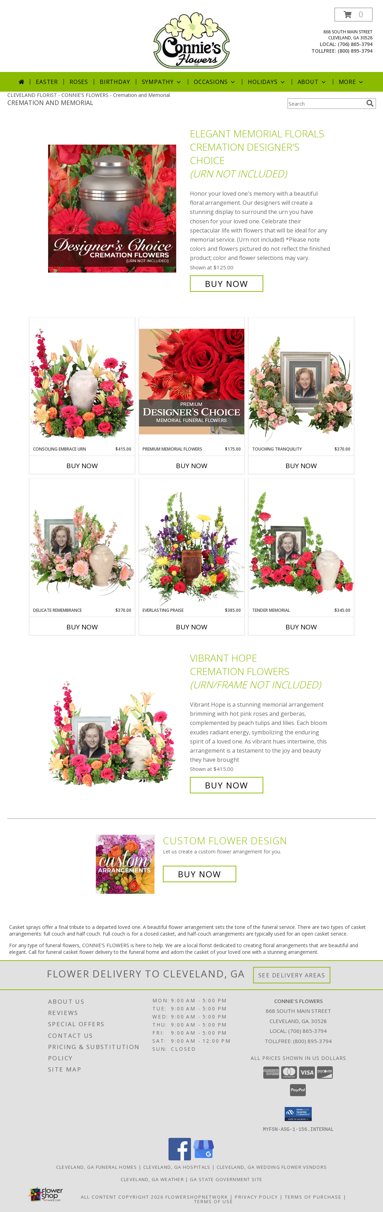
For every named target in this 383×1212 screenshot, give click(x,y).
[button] (353, 14)
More (351, 82)
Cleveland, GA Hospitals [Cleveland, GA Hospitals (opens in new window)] (177, 1167)
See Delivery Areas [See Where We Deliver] (291, 975)
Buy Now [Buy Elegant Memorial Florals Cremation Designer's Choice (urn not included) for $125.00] (226, 283)
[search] (370, 103)
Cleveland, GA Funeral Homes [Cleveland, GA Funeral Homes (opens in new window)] (96, 1167)
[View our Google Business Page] (203, 1158)
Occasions (215, 82)
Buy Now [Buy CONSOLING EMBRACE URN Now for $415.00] (82, 465)
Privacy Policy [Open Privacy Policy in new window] (256, 1196)
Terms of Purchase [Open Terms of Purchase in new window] (313, 1196)
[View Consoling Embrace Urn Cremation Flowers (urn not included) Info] (82, 382)
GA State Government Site (226, 1179)
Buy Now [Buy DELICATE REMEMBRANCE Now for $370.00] (82, 626)
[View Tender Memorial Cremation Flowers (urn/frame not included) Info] (301, 543)
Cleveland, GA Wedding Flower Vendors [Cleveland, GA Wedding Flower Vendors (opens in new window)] (272, 1167)
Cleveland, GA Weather (152, 1179)
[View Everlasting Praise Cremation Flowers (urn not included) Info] (191, 543)
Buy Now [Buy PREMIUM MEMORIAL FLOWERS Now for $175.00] (191, 465)
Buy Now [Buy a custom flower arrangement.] (199, 874)
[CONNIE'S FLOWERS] (191, 40)
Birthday (115, 82)
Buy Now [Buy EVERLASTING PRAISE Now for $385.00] (191, 626)
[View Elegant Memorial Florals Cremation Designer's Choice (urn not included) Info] (117, 208)
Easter (47, 82)
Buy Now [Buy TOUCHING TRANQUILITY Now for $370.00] (301, 465)
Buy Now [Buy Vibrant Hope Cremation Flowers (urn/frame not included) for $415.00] (226, 785)
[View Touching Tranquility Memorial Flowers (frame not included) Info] (301, 382)
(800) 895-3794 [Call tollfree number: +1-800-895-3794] (355, 50)
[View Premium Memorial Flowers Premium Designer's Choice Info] (191, 381)
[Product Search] (325, 104)
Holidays (267, 82)
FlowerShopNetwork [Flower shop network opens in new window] (196, 1196)
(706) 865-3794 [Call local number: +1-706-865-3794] (355, 44)
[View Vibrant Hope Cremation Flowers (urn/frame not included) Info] (117, 721)
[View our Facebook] (180, 1158)
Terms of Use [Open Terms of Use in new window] (213, 1201)
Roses (79, 82)
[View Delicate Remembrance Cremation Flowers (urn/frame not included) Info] (82, 543)
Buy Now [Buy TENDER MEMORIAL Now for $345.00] (301, 626)
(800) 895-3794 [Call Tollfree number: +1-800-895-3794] (312, 1040)
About (312, 82)
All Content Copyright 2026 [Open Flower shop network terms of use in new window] (122, 1196)
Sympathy (162, 82)
